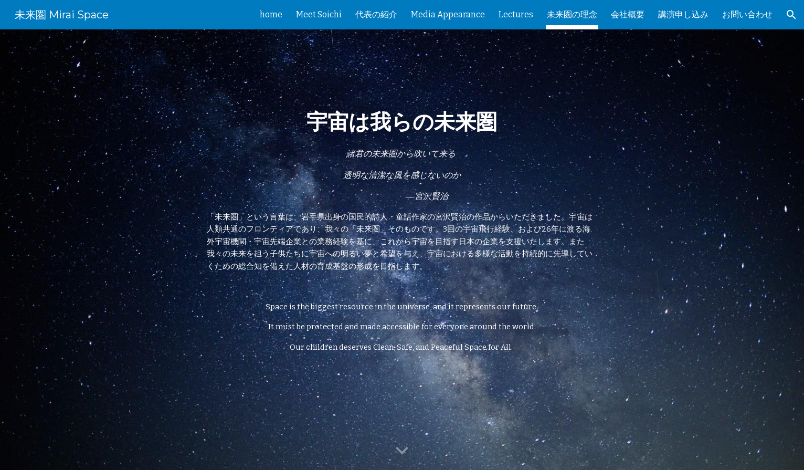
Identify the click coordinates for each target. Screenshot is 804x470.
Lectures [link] (516, 14)
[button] (791, 14)
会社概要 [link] (627, 14)
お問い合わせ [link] (747, 14)
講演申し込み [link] (683, 14)
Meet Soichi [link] (319, 14)
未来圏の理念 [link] (572, 14)
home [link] (271, 14)
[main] (402, 249)
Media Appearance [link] (448, 14)
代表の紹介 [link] (376, 14)
